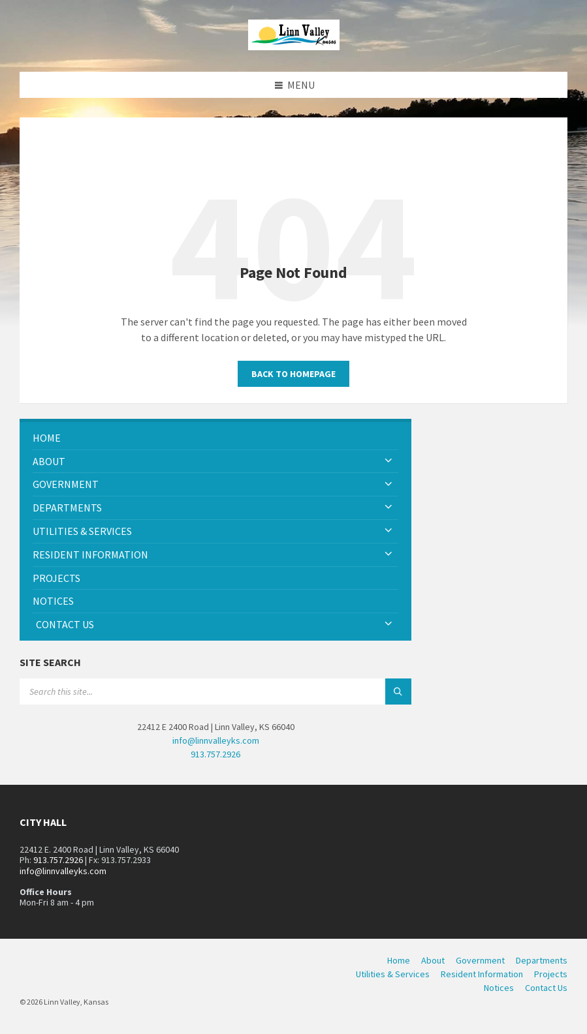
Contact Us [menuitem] (546, 988)
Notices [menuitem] (499, 988)
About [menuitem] (433, 960)
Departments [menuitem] (541, 960)
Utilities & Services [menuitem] (393, 974)
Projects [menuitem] (550, 974)
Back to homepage (293, 374)
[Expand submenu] (388, 461)
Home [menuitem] (398, 960)
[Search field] (183, 691)
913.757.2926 (215, 754)
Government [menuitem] (480, 960)
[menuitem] (215, 438)
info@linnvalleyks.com (215, 740)
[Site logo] (294, 46)
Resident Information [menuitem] (482, 974)
